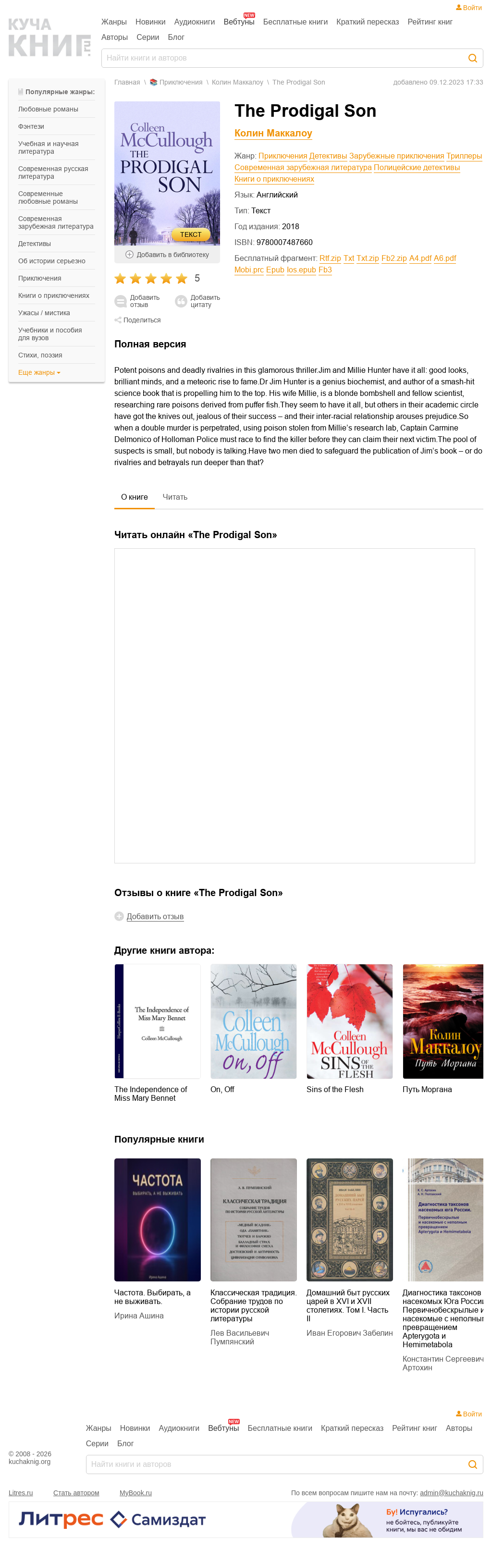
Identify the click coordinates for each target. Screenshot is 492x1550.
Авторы (114, 37)
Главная (127, 82)
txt (349, 258)
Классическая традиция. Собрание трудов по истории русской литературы (253, 1306)
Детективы (328, 156)
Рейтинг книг (430, 22)
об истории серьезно (52, 261)
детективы (34, 243)
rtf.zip (330, 258)
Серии (147, 37)
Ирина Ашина (139, 1316)
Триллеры (464, 156)
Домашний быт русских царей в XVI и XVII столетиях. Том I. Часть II (348, 1306)
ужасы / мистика (44, 313)
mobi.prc (249, 270)
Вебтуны (238, 22)
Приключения (283, 156)
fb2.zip (394, 258)
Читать (175, 497)
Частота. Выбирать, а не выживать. (152, 1297)
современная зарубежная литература (56, 222)
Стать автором (76, 1493)
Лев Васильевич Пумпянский (239, 1337)
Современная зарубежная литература (303, 167)
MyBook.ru (136, 1493)
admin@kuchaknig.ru (451, 1493)
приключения (40, 278)
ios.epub (301, 270)
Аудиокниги (194, 22)
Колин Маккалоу (237, 82)
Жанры (114, 22)
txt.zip (368, 258)
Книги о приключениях (274, 179)
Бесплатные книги (295, 22)
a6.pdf (445, 258)
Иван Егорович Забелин (350, 1333)
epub (275, 270)
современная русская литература (53, 172)
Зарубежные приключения (396, 156)
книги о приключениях (53, 295)
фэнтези (31, 126)
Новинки (150, 22)
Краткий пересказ (367, 22)
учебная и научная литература (48, 147)
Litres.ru (21, 1493)
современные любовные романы (48, 197)
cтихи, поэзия (40, 355)
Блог (176, 37)
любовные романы (48, 109)
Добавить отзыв (145, 301)
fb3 (325, 270)
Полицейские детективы (417, 167)
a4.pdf (420, 258)
